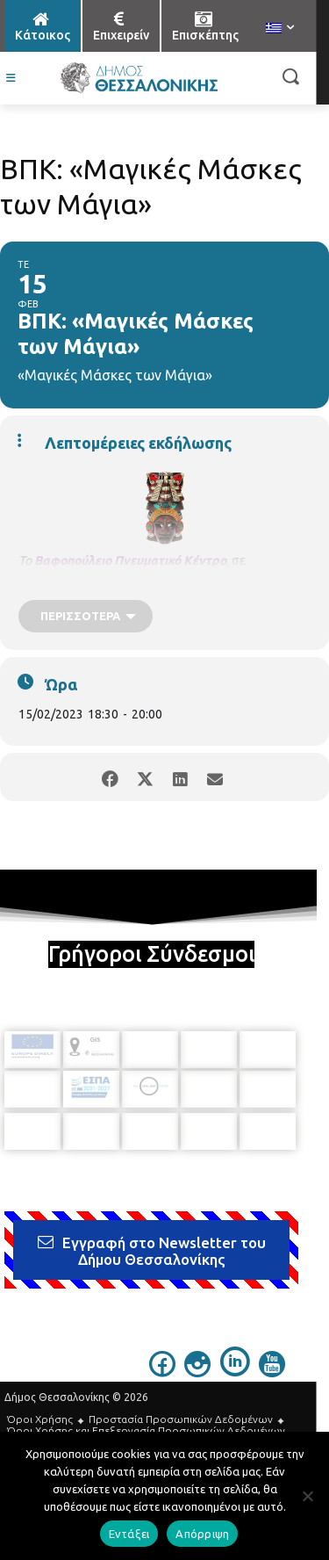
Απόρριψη (202, 1534)
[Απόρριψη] (307, 1496)
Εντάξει (129, 1534)
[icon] (162, 1372)
